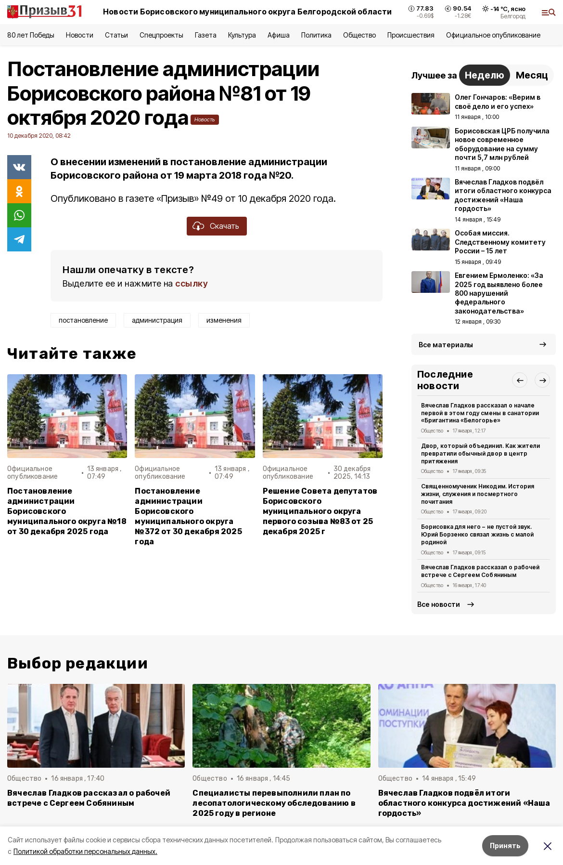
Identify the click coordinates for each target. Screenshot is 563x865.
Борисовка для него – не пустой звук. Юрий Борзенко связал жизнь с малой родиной (477, 534)
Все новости (438, 604)
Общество (359, 35)
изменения (224, 320)
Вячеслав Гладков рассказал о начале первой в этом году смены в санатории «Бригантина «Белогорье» (480, 413)
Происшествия (411, 35)
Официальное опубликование (493, 35)
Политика (316, 35)
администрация (157, 320)
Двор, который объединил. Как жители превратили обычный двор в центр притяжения (480, 453)
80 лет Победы (30, 35)
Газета (206, 35)
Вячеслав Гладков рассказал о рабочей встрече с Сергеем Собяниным (480, 571)
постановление (83, 320)
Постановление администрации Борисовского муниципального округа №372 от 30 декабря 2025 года (188, 516)
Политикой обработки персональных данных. (85, 851)
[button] (519, 380)
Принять (505, 845)
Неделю (484, 75)
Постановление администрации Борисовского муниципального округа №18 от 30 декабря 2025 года (67, 511)
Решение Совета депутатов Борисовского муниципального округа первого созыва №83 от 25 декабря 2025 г (320, 511)
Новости (79, 35)
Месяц (532, 75)
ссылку (191, 283)
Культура (242, 35)
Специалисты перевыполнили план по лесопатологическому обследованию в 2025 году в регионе (274, 803)
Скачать (224, 226)
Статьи (116, 35)
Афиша (278, 35)
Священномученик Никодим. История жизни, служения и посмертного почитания (477, 494)
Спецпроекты (161, 35)
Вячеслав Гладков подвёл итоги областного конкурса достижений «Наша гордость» (464, 803)
